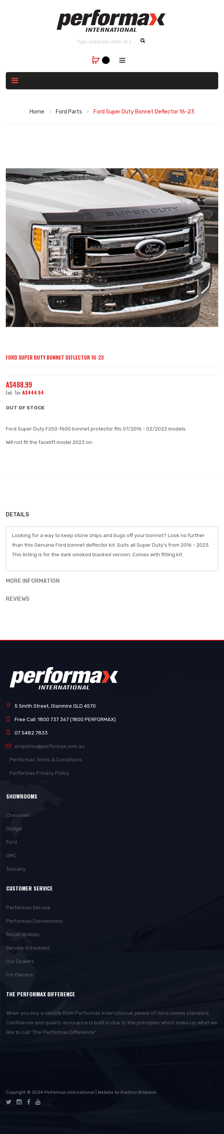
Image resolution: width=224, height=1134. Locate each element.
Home (37, 111)
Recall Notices (23, 934)
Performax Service (28, 907)
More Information (33, 581)
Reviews (17, 599)
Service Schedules (28, 948)
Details (17, 514)
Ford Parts (69, 111)
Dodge (14, 829)
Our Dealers (20, 961)
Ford (11, 842)
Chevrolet (18, 815)
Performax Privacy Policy (39, 773)
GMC (11, 855)
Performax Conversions (34, 921)
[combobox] (104, 41)
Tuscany (16, 869)
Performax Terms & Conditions (46, 760)
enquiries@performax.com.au (50, 746)
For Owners (19, 975)
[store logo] (112, 21)
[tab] (112, 515)
